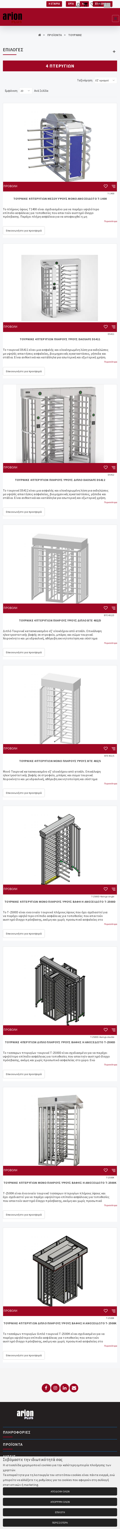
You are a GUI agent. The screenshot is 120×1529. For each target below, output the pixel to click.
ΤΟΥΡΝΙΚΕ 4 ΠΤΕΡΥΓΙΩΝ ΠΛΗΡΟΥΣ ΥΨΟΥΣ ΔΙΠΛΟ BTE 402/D (60, 620)
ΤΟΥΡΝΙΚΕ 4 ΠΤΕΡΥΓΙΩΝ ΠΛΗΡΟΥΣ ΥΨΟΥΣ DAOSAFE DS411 (60, 339)
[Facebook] (46, 1388)
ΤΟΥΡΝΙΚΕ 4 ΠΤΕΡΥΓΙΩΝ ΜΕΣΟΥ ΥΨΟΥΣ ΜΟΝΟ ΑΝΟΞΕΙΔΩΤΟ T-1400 (60, 198)
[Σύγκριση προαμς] (99, 5)
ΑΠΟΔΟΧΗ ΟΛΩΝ (60, 1491)
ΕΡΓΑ (71, 3)
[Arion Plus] (12, 17)
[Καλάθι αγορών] (85, 5)
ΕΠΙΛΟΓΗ (60, 1512)
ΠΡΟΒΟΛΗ (10, 186)
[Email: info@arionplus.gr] (74, 1388)
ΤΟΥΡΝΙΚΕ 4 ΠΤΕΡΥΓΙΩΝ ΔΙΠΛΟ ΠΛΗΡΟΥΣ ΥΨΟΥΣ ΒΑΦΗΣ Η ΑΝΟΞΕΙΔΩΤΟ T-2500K (60, 1323)
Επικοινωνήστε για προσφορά (24, 230)
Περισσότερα (110, 221)
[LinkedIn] (64, 1388)
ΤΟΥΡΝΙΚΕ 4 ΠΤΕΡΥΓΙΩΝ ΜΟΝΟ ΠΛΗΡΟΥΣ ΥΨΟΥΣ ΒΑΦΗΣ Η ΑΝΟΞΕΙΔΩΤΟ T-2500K (60, 1183)
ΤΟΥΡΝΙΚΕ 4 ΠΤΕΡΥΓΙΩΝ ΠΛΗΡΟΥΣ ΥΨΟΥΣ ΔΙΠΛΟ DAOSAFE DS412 (60, 480)
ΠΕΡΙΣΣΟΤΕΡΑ (60, 1522)
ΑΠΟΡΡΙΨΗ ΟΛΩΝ (60, 1502)
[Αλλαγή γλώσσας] (108, 6)
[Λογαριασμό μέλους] (78, 6)
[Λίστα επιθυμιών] (92, 5)
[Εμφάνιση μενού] (115, 18)
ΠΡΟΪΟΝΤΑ (54, 35)
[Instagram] (55, 1388)
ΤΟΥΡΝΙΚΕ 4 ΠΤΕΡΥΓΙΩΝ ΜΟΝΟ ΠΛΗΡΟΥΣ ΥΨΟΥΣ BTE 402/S (60, 761)
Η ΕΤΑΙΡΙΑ (54, 3)
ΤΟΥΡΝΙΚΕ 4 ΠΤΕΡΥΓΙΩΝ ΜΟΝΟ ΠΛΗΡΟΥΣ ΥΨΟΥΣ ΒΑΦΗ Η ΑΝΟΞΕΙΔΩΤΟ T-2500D (59, 901)
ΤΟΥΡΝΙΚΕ (75, 35)
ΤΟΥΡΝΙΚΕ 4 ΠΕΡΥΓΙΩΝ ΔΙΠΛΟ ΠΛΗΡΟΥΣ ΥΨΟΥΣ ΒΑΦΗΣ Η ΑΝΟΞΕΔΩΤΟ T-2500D (60, 1042)
